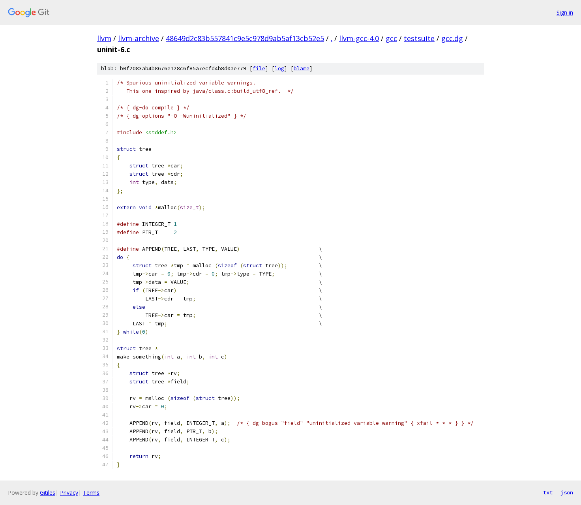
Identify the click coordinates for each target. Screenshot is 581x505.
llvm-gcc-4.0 (359, 38)
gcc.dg (452, 38)
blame (301, 68)
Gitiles (47, 492)
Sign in (565, 12)
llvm (104, 38)
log (279, 68)
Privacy (69, 492)
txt (548, 492)
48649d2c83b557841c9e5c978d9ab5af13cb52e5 (245, 38)
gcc (391, 38)
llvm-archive (138, 38)
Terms (91, 492)
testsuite (419, 38)
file (259, 68)
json (566, 492)
